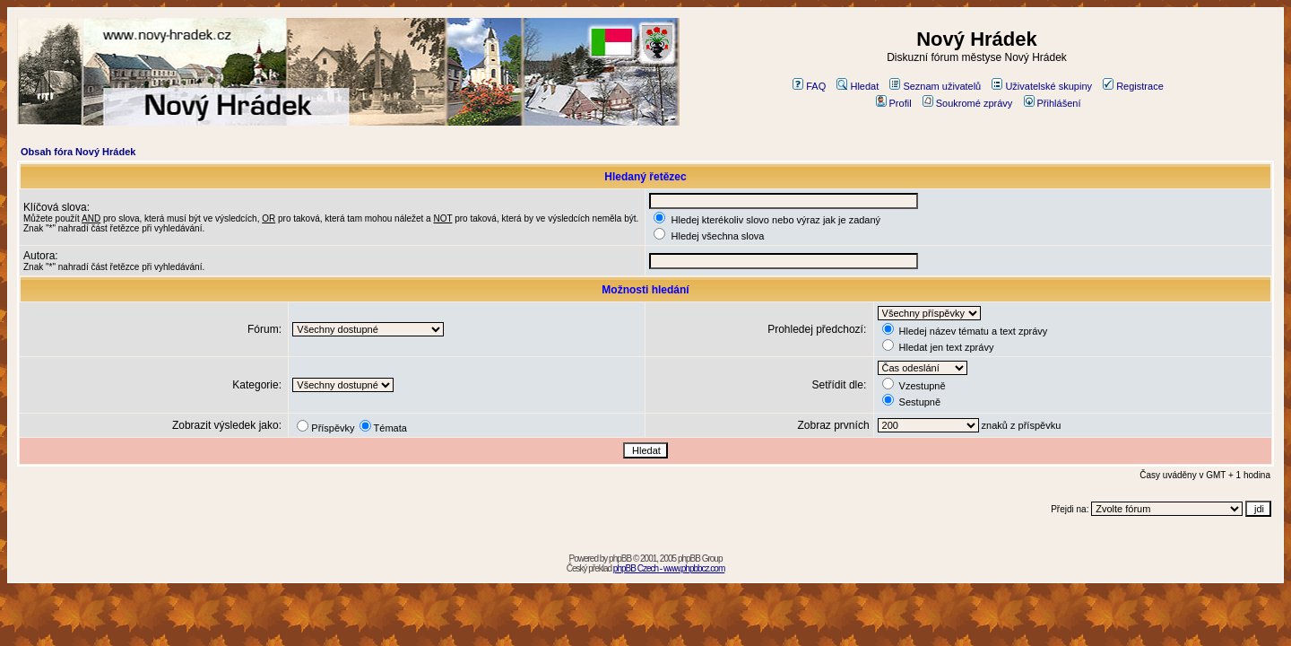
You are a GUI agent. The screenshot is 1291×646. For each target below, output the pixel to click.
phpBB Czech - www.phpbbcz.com (668, 568)
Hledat (857, 86)
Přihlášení (1052, 103)
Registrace (1133, 86)
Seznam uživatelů (935, 86)
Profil (894, 103)
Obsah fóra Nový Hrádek (78, 151)
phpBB (620, 558)
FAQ (809, 86)
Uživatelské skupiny (1042, 86)
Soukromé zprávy (968, 103)
